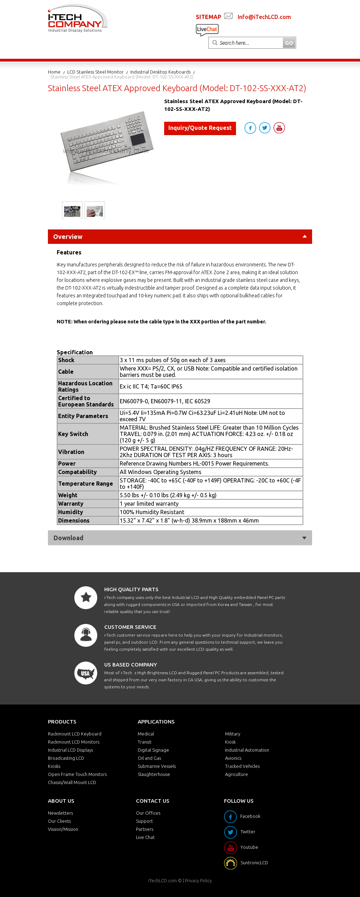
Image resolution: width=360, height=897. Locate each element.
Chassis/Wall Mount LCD (72, 782)
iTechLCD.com (162, 880)
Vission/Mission (63, 829)
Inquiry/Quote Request (200, 128)
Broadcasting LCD (66, 758)
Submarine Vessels (157, 766)
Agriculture (236, 774)
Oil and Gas (149, 758)
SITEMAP (208, 17)
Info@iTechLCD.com (264, 17)
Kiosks (54, 766)
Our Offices (148, 812)
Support (144, 821)
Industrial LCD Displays (70, 749)
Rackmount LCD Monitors (73, 741)
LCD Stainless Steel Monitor (95, 71)
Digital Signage (153, 749)
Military (232, 733)
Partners (144, 829)
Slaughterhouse (154, 774)
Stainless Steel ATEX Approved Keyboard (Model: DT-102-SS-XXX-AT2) (121, 76)
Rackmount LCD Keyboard (74, 733)
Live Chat (145, 837)
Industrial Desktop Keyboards (160, 71)
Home (54, 71)
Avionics (233, 758)
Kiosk (230, 741)
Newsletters (60, 812)
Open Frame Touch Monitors (77, 774)
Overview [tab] (180, 236)
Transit (144, 741)
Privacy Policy (198, 880)
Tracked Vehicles (242, 766)
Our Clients (59, 821)
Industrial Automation (247, 749)
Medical (146, 733)
